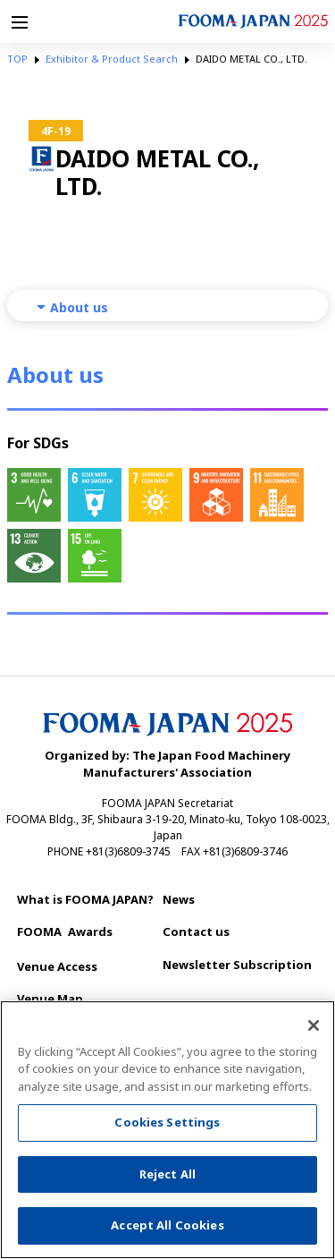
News (179, 899)
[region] (167, 1129)
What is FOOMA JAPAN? (85, 899)
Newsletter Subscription (237, 965)
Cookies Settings (167, 1122)
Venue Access (57, 966)
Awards (65, 931)
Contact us (196, 931)
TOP (17, 58)
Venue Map (50, 999)
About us (79, 307)
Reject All (167, 1174)
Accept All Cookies (167, 1225)
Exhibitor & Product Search (112, 58)
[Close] (313, 1025)
